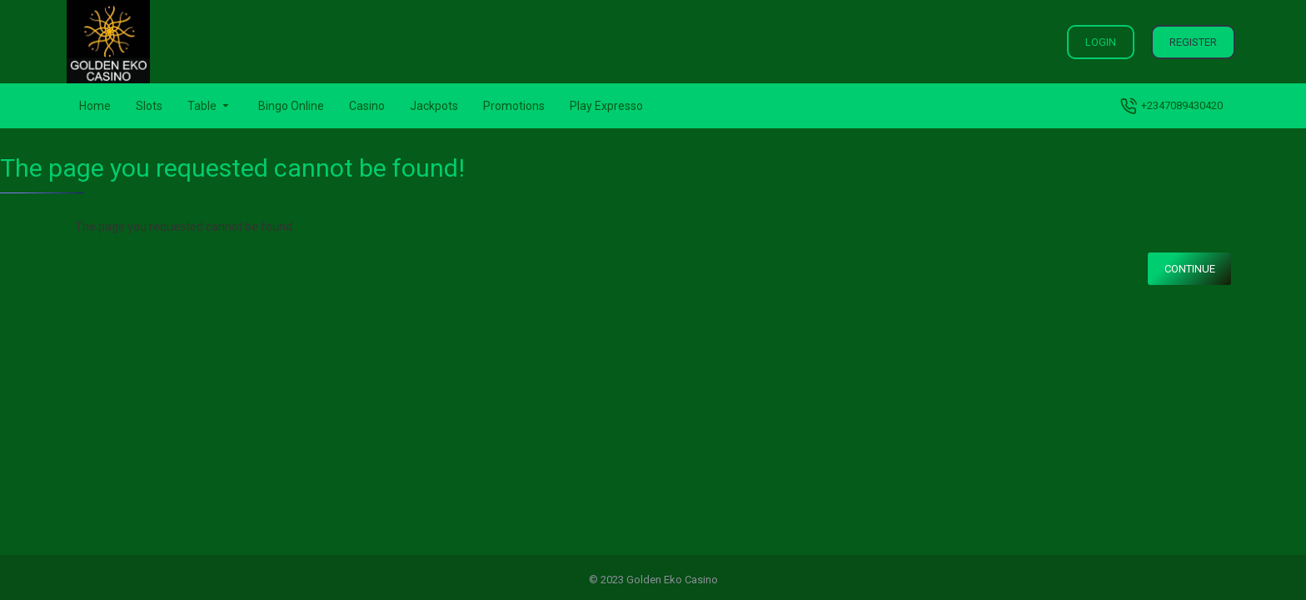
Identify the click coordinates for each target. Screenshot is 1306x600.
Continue (1189, 268)
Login (1100, 42)
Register (1193, 42)
